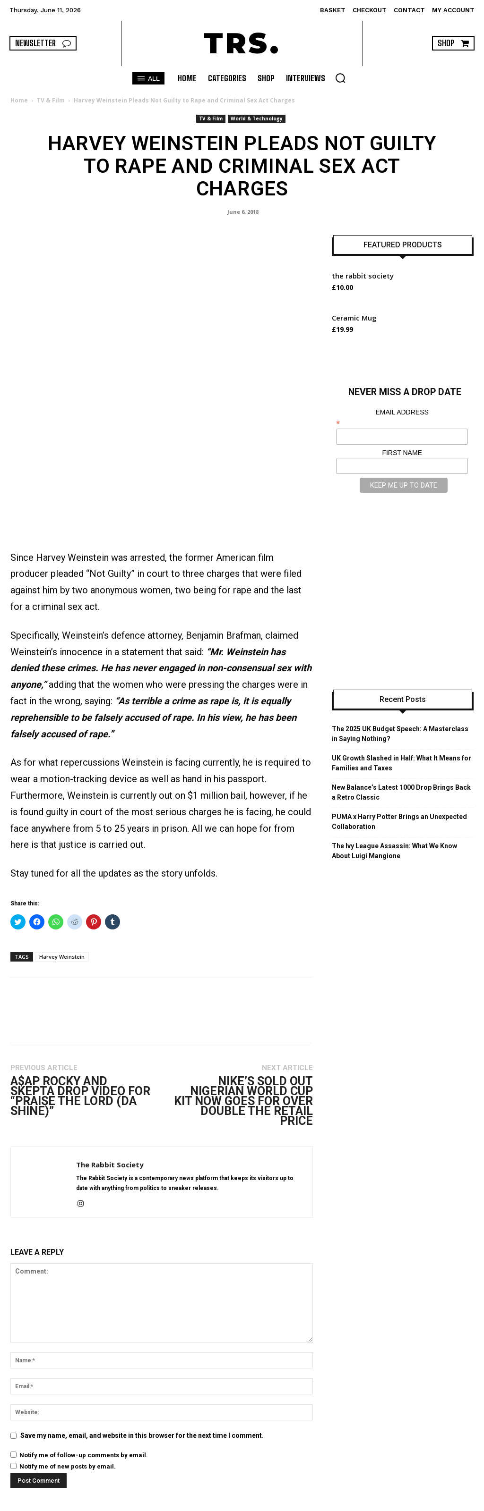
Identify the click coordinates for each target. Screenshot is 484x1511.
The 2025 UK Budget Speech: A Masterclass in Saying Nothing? (400, 734)
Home (19, 100)
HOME (332, 1502)
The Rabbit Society (110, 1129)
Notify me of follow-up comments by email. (83, 1419)
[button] (340, 78)
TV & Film (51, 100)
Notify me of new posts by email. (67, 1431)
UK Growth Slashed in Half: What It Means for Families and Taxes (401, 763)
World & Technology (257, 118)
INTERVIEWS (438, 1502)
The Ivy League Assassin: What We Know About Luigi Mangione (394, 851)
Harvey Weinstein (62, 921)
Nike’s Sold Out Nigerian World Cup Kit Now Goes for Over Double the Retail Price (243, 1065)
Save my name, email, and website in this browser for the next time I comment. (142, 1400)
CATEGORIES (368, 1502)
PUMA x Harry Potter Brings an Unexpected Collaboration (399, 821)
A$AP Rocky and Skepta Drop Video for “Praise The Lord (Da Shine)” (80, 1060)
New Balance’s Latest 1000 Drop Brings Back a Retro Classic (401, 792)
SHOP (403, 1502)
